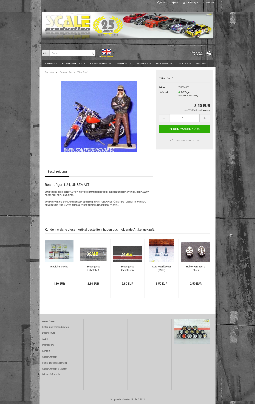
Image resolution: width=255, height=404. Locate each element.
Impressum (48, 345)
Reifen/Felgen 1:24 (100, 63)
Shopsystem (116, 399)
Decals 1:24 (184, 63)
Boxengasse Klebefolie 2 (93, 268)
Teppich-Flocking (59, 266)
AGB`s (45, 338)
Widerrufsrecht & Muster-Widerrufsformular (54, 372)
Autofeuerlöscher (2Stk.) (161, 268)
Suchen (162, 2)
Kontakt (46, 351)
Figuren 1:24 (144, 63)
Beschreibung (57, 171)
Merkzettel (209, 2)
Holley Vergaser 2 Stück (195, 268)
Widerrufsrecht (49, 357)
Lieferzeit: (164, 92)
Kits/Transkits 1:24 (73, 63)
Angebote (51, 63)
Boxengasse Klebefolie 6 (127, 268)
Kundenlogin (190, 2)
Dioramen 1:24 (164, 63)
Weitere (201, 63)
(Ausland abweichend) (188, 95)
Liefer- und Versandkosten (55, 327)
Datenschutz (48, 332)
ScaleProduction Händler (54, 363)
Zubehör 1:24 (124, 63)
